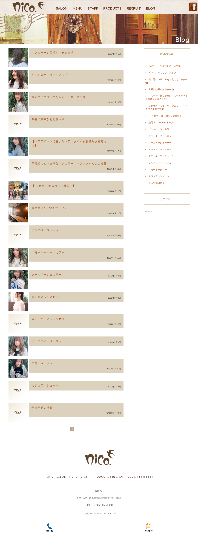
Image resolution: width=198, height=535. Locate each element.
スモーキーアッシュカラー (49, 318)
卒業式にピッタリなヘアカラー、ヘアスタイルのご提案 (69, 163)
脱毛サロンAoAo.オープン (49, 208)
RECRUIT (134, 8)
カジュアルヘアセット (46, 296)
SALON (61, 8)
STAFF (93, 8)
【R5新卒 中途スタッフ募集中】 (53, 185)
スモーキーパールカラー (48, 252)
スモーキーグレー (43, 363)
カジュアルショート (45, 385)
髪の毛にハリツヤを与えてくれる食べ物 (58, 96)
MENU (77, 8)
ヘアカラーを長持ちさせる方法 (52, 52)
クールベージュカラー (46, 274)
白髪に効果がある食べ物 (48, 119)
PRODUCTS (112, 8)
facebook (146, 476)
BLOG (150, 8)
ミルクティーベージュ (46, 341)
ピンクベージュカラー (46, 230)
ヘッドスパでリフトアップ (49, 74)
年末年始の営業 (42, 407)
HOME (49, 476)
